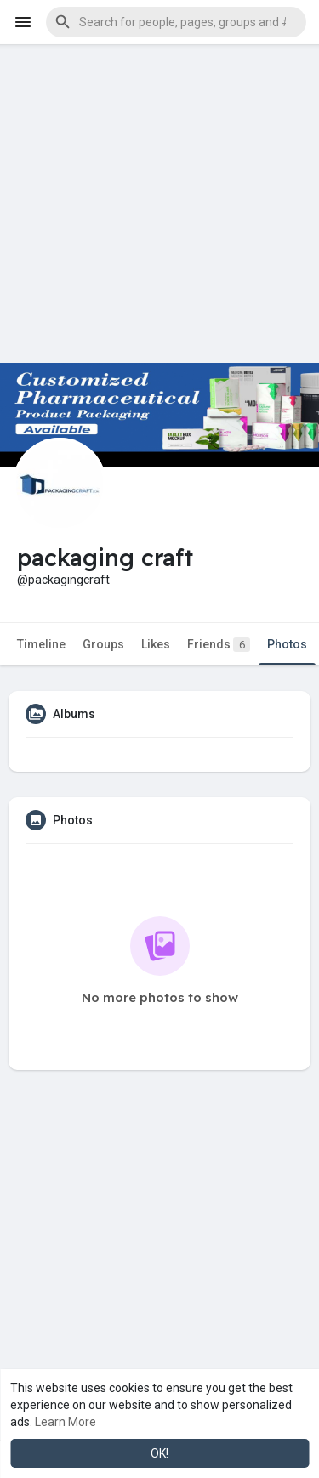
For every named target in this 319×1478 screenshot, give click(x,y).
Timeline (41, 644)
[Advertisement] (159, 203)
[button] (176, 22)
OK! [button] (159, 1453)
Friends (218, 644)
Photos (287, 644)
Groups (103, 644)
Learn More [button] (65, 1422)
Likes (155, 644)
